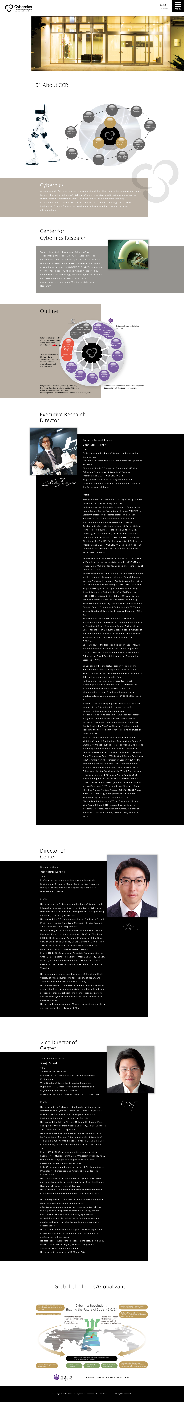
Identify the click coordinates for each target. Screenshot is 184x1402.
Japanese (164, 8)
